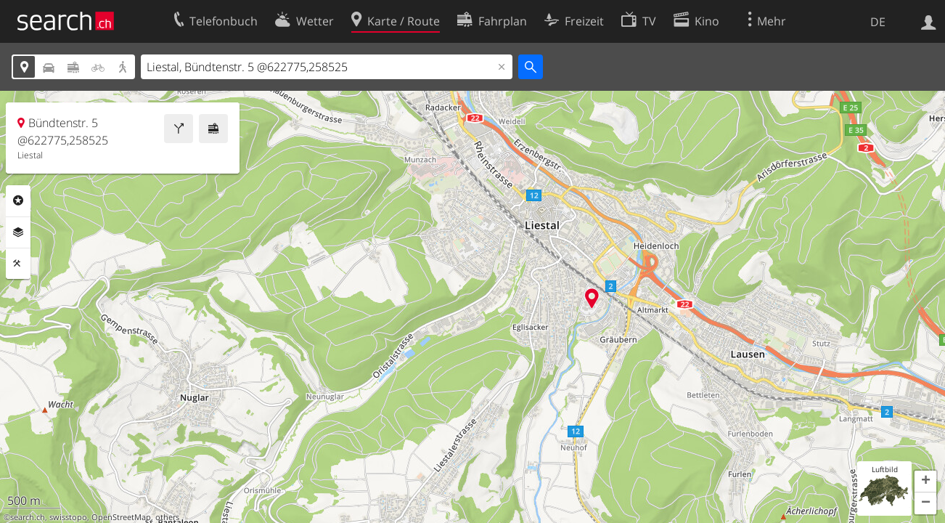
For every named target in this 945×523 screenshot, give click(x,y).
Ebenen (18, 232)
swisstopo (68, 517)
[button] (925, 481)
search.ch (27, 517)
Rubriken (18, 200)
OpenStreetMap (121, 517)
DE (877, 22)
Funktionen (18, 263)
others (167, 517)
